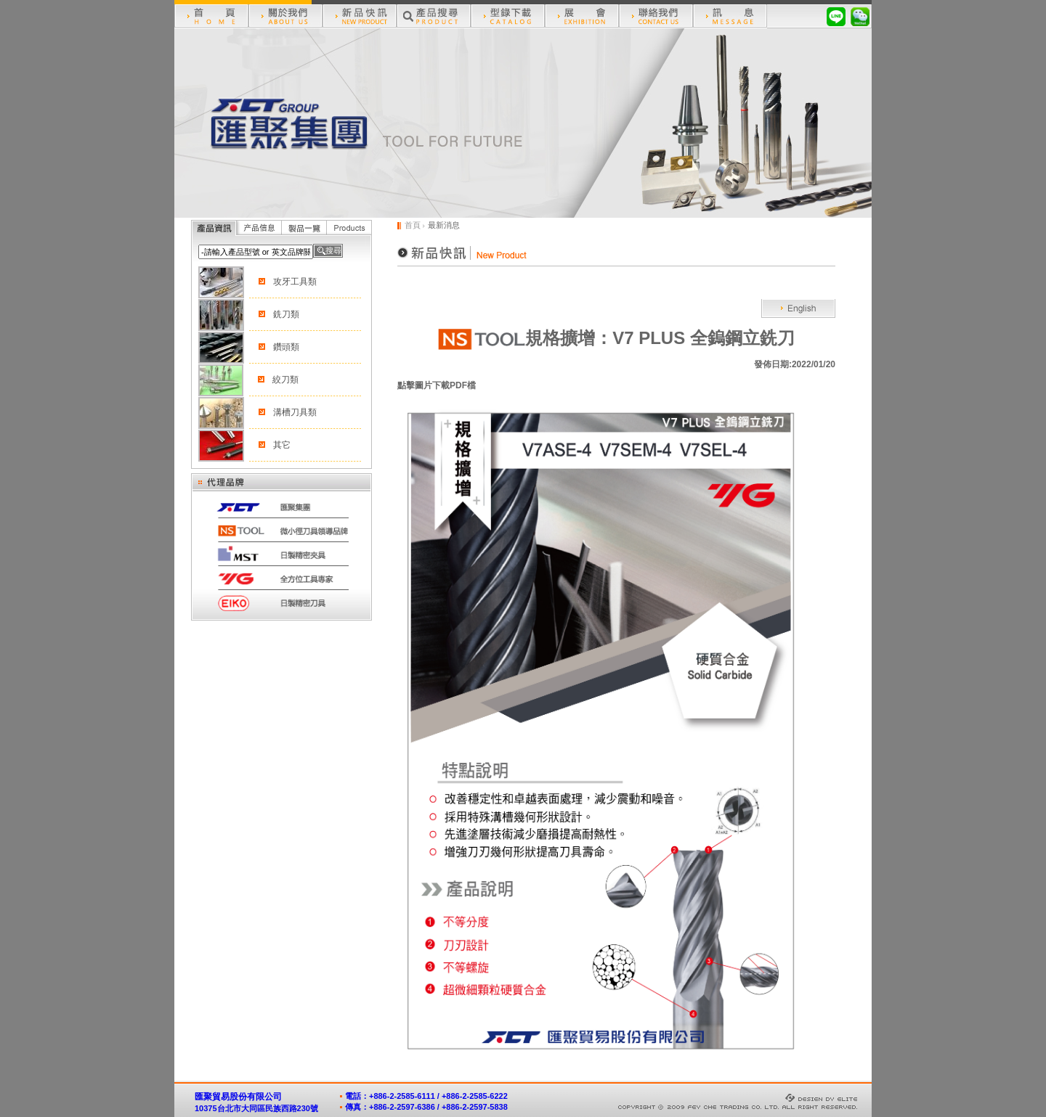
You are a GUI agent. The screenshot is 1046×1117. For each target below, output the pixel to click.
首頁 (413, 225)
